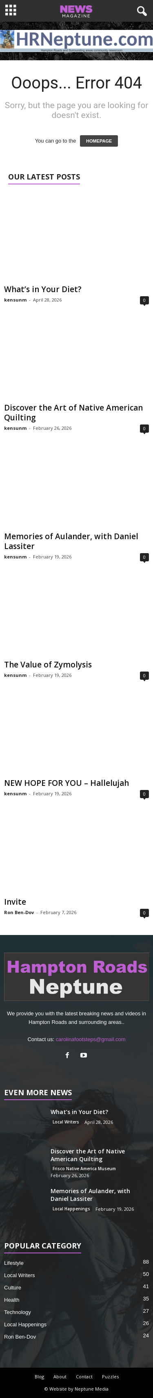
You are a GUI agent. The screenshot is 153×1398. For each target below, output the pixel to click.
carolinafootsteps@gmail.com (91, 1039)
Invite (15, 901)
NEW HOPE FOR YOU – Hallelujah (66, 783)
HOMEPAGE (99, 140)
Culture (12, 1288)
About (60, 1376)
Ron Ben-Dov (19, 912)
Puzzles (110, 1376)
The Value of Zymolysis (48, 664)
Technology (17, 1312)
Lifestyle (14, 1263)
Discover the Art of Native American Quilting (73, 412)
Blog (39, 1376)
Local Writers (66, 1122)
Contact (84, 1376)
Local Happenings (71, 1209)
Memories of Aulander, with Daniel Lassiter (71, 541)
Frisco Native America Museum (84, 1168)
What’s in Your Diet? (43, 289)
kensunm (15, 300)
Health (12, 1300)
